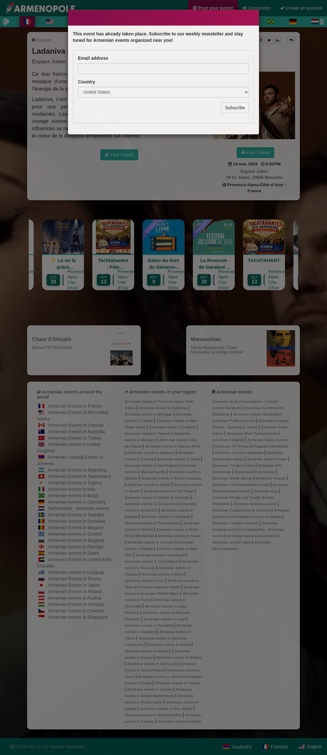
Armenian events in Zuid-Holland (152, 561)
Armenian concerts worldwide (239, 452)
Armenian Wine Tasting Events (252, 433)
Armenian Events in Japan (74, 585)
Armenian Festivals (228, 440)
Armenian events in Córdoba (151, 542)
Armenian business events (255, 504)
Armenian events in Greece (75, 533)
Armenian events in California (164, 408)
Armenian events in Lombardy (166, 516)
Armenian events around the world (69, 394)
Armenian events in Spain (73, 553)
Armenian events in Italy (71, 489)
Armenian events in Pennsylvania (153, 523)
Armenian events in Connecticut (152, 504)
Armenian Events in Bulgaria (76, 540)
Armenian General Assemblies (252, 536)
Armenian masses (271, 478)
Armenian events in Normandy (152, 664)
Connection (256, 8)
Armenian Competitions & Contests (241, 510)
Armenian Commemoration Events (241, 484)
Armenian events (235, 391)
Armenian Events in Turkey (74, 438)
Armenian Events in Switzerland (79, 476)
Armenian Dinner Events (255, 472)
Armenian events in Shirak (169, 644)
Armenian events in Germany (77, 502)
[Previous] (5, 22)
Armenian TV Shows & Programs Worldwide (251, 446)
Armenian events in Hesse (179, 536)
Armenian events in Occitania (149, 625)
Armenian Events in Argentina (77, 470)
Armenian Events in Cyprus (75, 482)
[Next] (322, 22)
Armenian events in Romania (76, 521)
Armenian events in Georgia (75, 546)
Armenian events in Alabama (151, 452)
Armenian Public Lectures (234, 420)
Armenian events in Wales (179, 721)
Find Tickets (255, 152)
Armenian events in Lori (145, 580)
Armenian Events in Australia (76, 431)
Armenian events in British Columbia (171, 478)
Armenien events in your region (162, 391)
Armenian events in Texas (179, 459)
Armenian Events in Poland (75, 591)
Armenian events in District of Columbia (158, 497)
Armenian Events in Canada (75, 425)
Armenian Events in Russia (75, 578)
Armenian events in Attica (163, 574)
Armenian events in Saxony (150, 689)
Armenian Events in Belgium (76, 527)
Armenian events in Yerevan (148, 433)
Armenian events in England (173, 427)
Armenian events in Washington (151, 465)
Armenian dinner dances (233, 478)
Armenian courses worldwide (258, 516)
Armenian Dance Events (267, 440)
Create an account (301, 8)
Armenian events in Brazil (73, 495)
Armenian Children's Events (235, 523)
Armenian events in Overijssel (160, 555)
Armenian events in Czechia (75, 610)
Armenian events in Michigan (149, 414)
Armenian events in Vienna (160, 676)
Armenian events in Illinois (149, 484)
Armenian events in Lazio (165, 619)
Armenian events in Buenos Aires (172, 446)
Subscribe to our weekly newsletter (47, 746)
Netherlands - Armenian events (79, 508)
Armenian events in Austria (74, 597)
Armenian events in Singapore (78, 617)
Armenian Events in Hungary (76, 604)
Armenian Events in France (75, 406)
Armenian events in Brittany (179, 657)
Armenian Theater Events (233, 465)
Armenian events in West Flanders (154, 715)
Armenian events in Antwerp (148, 651)
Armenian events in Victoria (177, 683)
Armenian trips (266, 491)
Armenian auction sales (232, 542)
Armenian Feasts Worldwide (257, 414)
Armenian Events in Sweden (76, 514)
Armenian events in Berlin (159, 587)
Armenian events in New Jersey (167, 708)
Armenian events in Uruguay (76, 572)
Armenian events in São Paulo (169, 491)
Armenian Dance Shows (267, 459)
